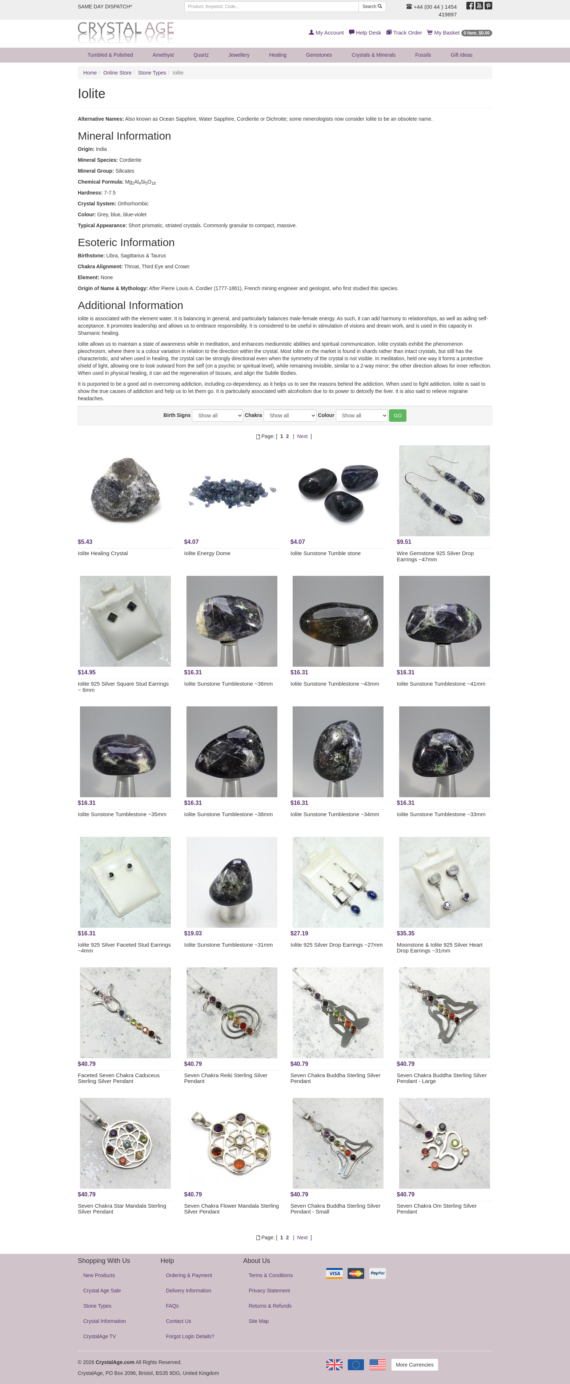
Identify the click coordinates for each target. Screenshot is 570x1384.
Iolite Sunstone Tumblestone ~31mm (228, 945)
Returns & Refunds (270, 1306)
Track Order (404, 32)
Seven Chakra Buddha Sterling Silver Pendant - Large (442, 1078)
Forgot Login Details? (190, 1336)
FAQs (172, 1306)
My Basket (459, 32)
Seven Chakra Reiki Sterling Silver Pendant (226, 1078)
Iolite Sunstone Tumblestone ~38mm (228, 814)
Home (90, 73)
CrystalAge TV (99, 1336)
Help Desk (365, 32)
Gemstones (319, 55)
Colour (326, 415)
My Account (326, 32)
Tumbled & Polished (110, 55)
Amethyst (163, 55)
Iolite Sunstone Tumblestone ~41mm (441, 684)
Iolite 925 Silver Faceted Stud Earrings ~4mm (124, 948)
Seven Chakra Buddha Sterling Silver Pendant (335, 1078)
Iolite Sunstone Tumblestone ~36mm (228, 684)
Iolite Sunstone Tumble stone (325, 553)
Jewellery (238, 55)
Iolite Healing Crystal (103, 553)
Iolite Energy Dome (207, 553)
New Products (99, 1275)
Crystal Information (104, 1321)
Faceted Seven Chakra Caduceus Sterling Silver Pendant (119, 1078)
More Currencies (414, 1365)
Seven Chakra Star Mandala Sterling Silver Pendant (122, 1209)
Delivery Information (189, 1290)
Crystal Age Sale (102, 1290)
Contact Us (178, 1321)
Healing (277, 55)
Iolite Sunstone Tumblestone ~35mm (122, 814)
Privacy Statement (269, 1290)
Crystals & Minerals (374, 55)
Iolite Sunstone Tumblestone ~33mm (441, 814)
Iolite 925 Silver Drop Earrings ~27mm (336, 945)
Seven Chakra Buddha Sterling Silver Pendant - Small (335, 1209)
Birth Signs (177, 415)
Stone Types (152, 73)
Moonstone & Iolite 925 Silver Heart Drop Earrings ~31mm (440, 948)
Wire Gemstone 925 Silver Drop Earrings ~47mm (435, 556)
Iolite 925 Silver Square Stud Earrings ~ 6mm (123, 687)
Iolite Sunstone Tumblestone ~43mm (334, 684)
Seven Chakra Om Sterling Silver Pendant (437, 1209)
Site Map (259, 1321)
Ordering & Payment (189, 1275)
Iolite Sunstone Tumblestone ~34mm (334, 814)
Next (302, 436)
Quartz (201, 55)
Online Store (117, 73)
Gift (462, 55)
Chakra (253, 415)
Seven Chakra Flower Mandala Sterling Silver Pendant (231, 1209)
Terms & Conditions (271, 1275)
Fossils (423, 55)
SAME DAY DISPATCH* (105, 6)
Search (372, 6)
